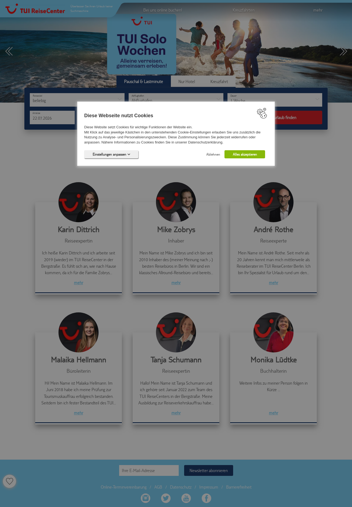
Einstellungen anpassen (111, 154)
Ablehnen (213, 154)
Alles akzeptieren (245, 154)
